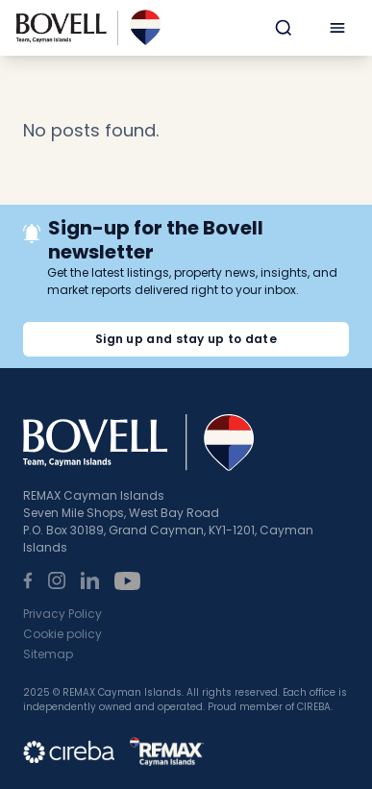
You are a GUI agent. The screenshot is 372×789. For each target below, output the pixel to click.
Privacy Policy (62, 613)
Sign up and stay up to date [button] (186, 339)
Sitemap (48, 654)
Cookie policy (62, 634)
